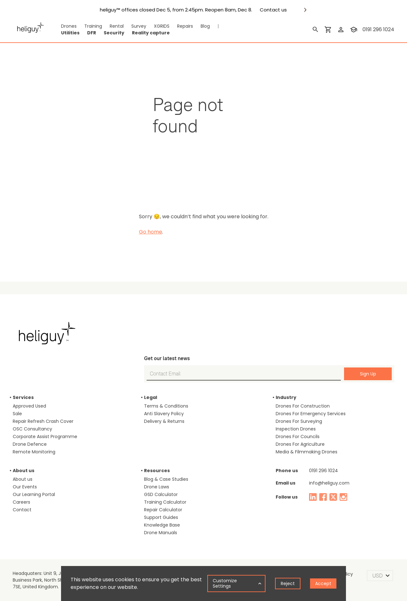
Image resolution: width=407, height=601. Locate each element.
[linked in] (313, 497)
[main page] (30, 29)
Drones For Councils (298, 436)
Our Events (25, 487)
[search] (315, 29)
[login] (341, 29)
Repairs (185, 26)
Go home (150, 231)
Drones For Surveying (299, 421)
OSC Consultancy (32, 429)
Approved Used (29, 406)
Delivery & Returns (164, 421)
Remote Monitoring (34, 452)
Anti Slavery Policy (164, 413)
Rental (117, 26)
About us (22, 479)
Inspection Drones (296, 429)
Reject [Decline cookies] (288, 583)
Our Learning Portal (34, 494)
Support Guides (161, 517)
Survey (138, 26)
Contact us (273, 10)
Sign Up (368, 374)
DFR (91, 33)
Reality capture (151, 33)
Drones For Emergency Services (311, 413)
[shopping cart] (328, 29)
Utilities (70, 33)
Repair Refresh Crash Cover (43, 421)
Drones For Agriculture (300, 444)
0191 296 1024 (323, 470)
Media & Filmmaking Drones (306, 452)
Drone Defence (30, 444)
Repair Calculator (163, 510)
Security (114, 33)
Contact (22, 510)
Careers (21, 502)
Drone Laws (156, 487)
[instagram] (343, 497)
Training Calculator (165, 502)
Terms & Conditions (166, 406)
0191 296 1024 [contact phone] (378, 29)
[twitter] (333, 497)
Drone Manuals (160, 532)
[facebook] (323, 497)
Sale (17, 413)
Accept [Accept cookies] (323, 583)
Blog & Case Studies (166, 479)
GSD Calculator (161, 494)
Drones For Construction (303, 406)
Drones (69, 26)
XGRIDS (161, 26)
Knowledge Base (162, 525)
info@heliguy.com (329, 483)
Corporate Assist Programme (45, 436)
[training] (353, 29)
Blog (205, 26)
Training (93, 26)
